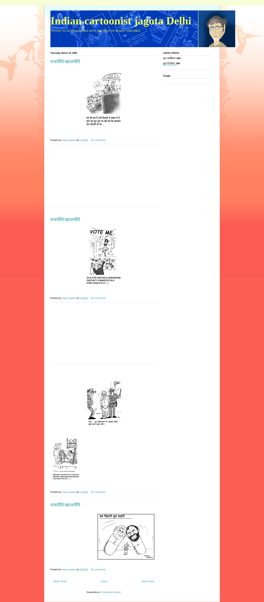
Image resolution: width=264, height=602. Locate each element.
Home (104, 581)
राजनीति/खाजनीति (65, 61)
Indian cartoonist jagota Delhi (120, 21)
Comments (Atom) (110, 592)
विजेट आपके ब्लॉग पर (170, 65)
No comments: (99, 140)
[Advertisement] (103, 177)
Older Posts (148, 581)
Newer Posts (60, 581)
